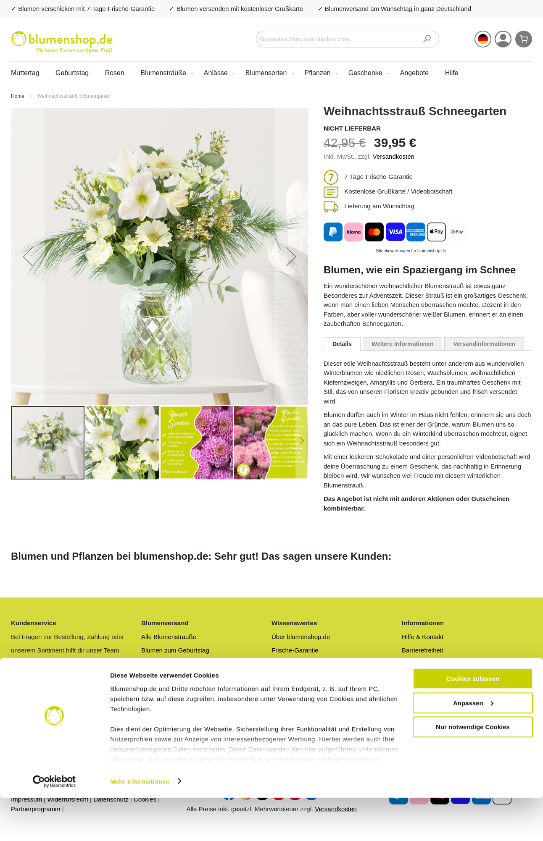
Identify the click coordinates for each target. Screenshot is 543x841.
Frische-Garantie (295, 650)
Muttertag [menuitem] (25, 72)
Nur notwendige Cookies (473, 769)
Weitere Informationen (403, 344)
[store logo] (62, 41)
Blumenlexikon (292, 691)
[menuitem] (165, 73)
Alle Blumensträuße (168, 636)
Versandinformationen (484, 344)
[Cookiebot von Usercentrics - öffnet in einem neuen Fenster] (54, 824)
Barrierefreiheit (422, 650)
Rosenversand (161, 691)
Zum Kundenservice (39, 691)
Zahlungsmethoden (429, 677)
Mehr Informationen (140, 824)
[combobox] (348, 39)
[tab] (342, 344)
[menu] (271, 73)
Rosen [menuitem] (114, 72)
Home (18, 96)
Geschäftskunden (426, 691)
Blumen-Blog (290, 677)
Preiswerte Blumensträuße (178, 664)
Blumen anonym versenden (310, 664)
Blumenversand (163, 677)
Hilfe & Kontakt (422, 636)
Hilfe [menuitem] (452, 72)
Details (342, 344)
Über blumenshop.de (301, 636)
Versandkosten (393, 156)
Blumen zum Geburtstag (175, 650)
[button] (482, 39)
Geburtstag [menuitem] (72, 72)
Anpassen (473, 745)
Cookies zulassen (472, 721)
